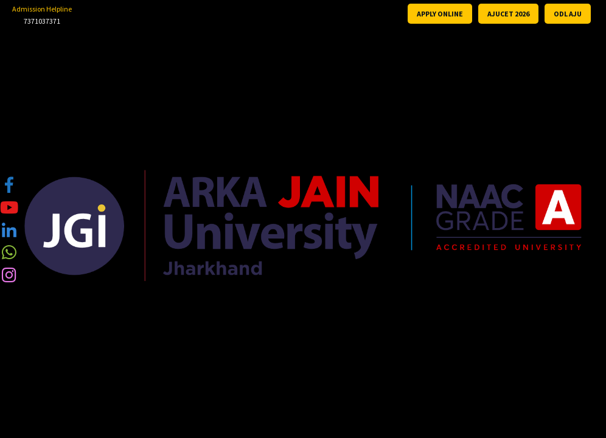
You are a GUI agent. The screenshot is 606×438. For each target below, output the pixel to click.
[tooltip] (9, 184)
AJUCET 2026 (508, 13)
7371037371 (42, 21)
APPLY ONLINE (440, 13)
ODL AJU (568, 13)
